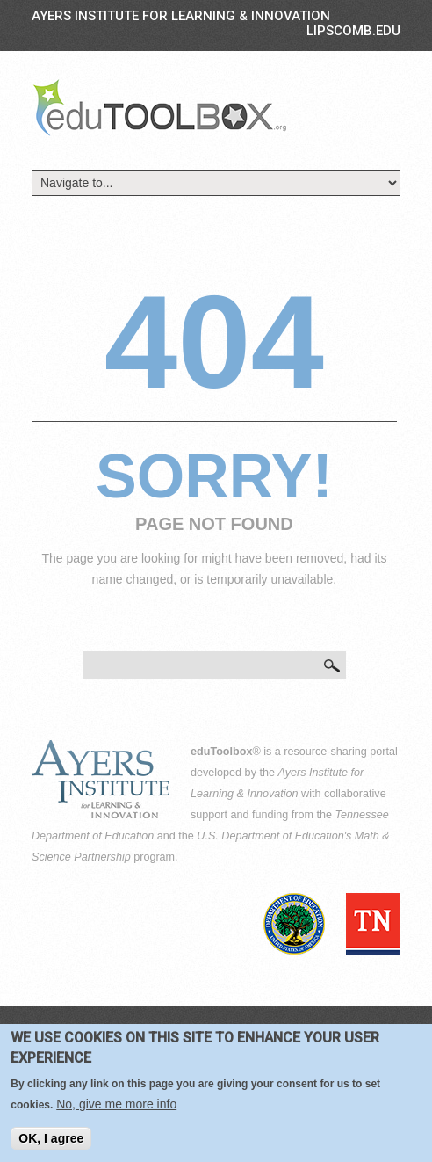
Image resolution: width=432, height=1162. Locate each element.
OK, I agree (50, 1144)
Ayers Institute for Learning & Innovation (181, 16)
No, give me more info (116, 1109)
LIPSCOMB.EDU (353, 31)
